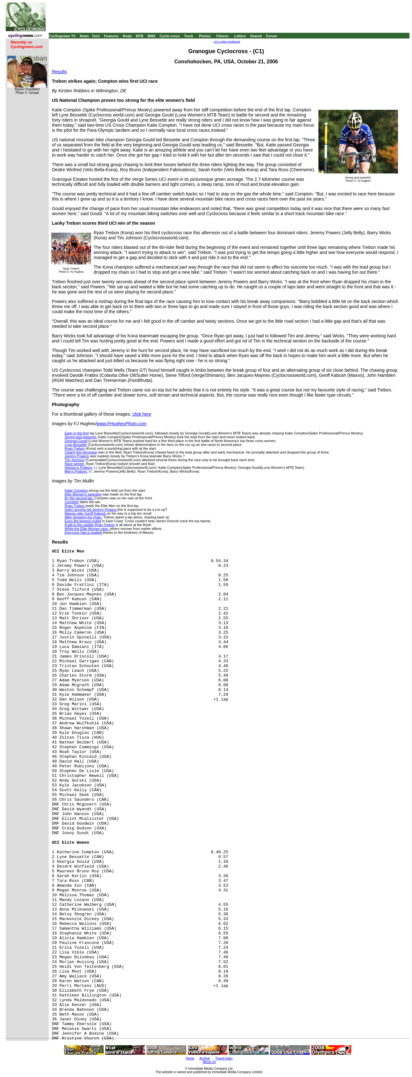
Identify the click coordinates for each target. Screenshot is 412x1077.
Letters (240, 36)
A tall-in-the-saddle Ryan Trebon (90, 525)
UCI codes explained (227, 41)
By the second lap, (80, 498)
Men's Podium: (76, 471)
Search (256, 36)
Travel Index (224, 1058)
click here (141, 414)
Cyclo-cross (170, 36)
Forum (271, 36)
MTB (140, 36)
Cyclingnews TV (62, 36)
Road (127, 36)
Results (59, 71)
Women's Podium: (79, 467)
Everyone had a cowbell (84, 532)
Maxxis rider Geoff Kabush (86, 513)
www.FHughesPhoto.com (121, 423)
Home (190, 1058)
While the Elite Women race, (87, 529)
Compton (72, 502)
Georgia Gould (76, 441)
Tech (96, 36)
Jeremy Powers (77, 456)
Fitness (222, 36)
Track (188, 36)
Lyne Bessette (76, 445)
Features (111, 36)
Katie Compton (77, 490)
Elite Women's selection (83, 494)
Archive (204, 1058)
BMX (151, 36)
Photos (204, 36)
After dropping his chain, (84, 517)
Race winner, (75, 464)
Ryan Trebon (75, 448)
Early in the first (77, 433)
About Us (209, 1062)
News (84, 36)
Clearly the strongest (81, 452)
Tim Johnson (75, 460)
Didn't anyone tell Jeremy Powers (91, 509)
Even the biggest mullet (83, 521)
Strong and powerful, (81, 437)
